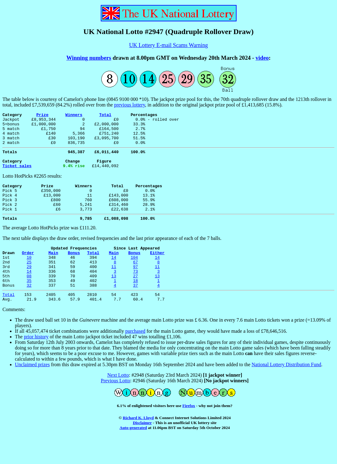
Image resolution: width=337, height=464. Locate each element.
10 (29, 277)
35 (29, 304)
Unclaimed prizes (32, 391)
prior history (36, 363)
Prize (42, 115)
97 (135, 288)
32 (29, 310)
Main (53, 271)
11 (113, 288)
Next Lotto (118, 402)
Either (157, 271)
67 (135, 282)
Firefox (188, 432)
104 (134, 277)
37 (135, 310)
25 (29, 282)
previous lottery (129, 104)
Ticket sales (17, 176)
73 (135, 293)
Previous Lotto (115, 407)
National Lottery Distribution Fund (286, 391)
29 (29, 288)
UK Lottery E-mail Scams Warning (168, 45)
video (262, 57)
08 (29, 299)
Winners (73, 115)
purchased (135, 358)
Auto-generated (133, 454)
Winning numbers (88, 57)
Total (105, 115)
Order (28, 271)
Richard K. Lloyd (138, 444)
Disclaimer (142, 449)
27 (135, 299)
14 (113, 277)
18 (135, 304)
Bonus (74, 271)
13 (113, 299)
